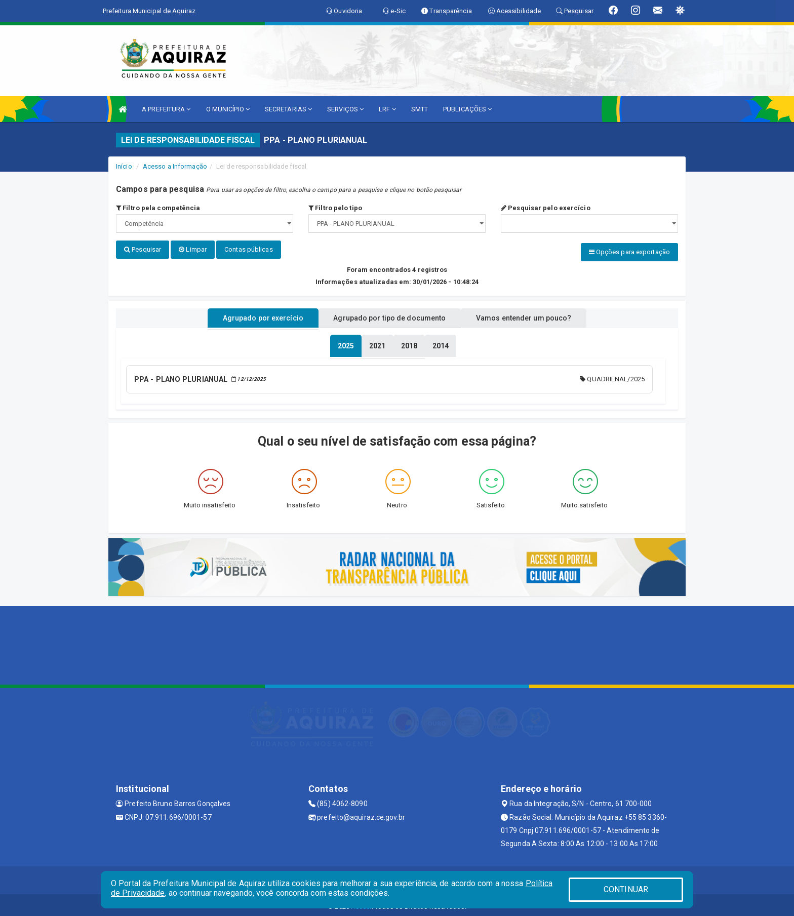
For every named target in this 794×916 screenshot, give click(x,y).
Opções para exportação (629, 252)
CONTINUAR (626, 889)
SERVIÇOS (345, 109)
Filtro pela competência (158, 208)
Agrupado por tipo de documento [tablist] (389, 315)
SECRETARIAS (288, 109)
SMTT (419, 109)
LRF (387, 109)
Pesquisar (142, 249)
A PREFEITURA (166, 109)
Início (124, 166)
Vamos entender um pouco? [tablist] (535, 315)
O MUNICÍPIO (228, 109)
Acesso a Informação (175, 166)
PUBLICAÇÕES (467, 109)
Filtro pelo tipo (335, 208)
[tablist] (346, 343)
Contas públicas (248, 249)
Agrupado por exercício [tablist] (250, 315)
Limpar (193, 249)
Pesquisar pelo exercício (545, 208)
